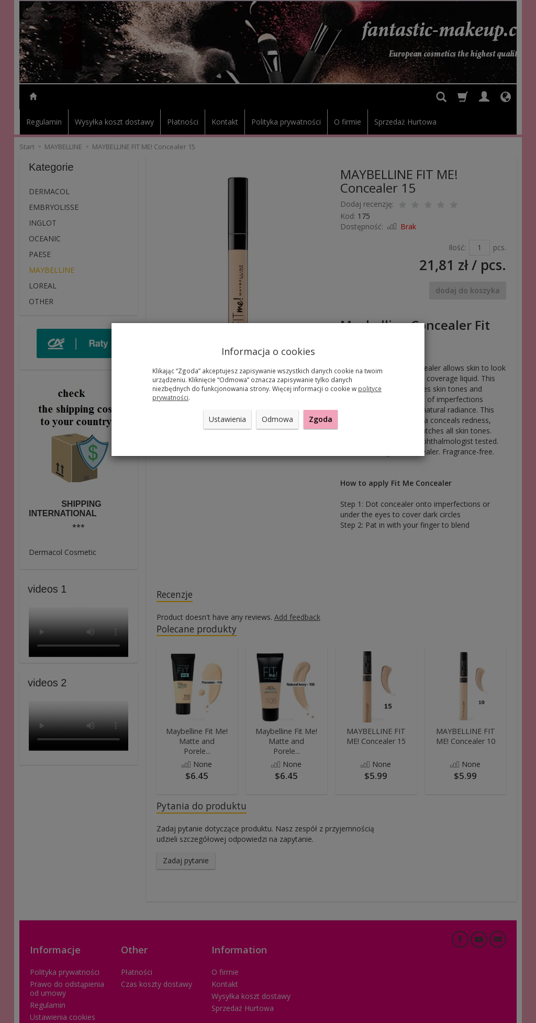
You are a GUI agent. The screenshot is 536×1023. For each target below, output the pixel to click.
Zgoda (320, 419)
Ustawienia (227, 419)
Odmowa (277, 419)
